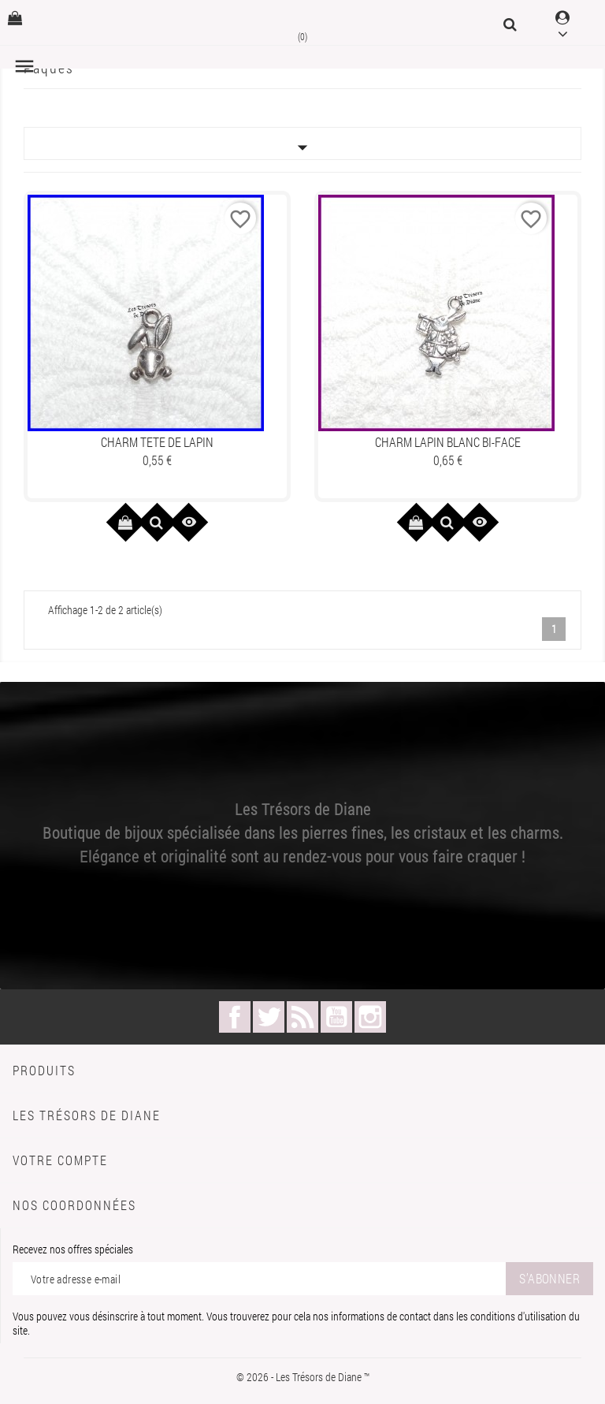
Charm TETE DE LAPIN (157, 442)
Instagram (370, 1017)
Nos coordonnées (74, 1205)
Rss (302, 1017)
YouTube (336, 1017)
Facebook (235, 1017)
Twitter (268, 1017)
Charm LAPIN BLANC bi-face (448, 442)
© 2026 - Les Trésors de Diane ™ (302, 1376)
